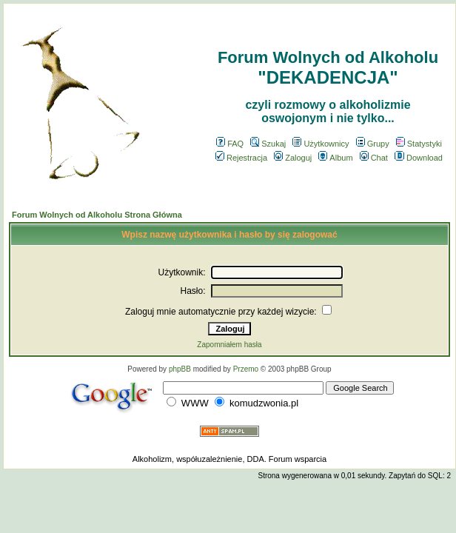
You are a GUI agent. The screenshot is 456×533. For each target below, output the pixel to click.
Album (335, 157)
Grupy (372, 143)
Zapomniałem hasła (229, 345)
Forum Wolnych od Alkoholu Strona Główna (97, 214)
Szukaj (268, 143)
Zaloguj (293, 157)
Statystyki (419, 143)
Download (419, 157)
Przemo (245, 369)
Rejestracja (241, 157)
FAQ (230, 143)
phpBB (180, 369)
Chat (374, 157)
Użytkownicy (320, 143)
